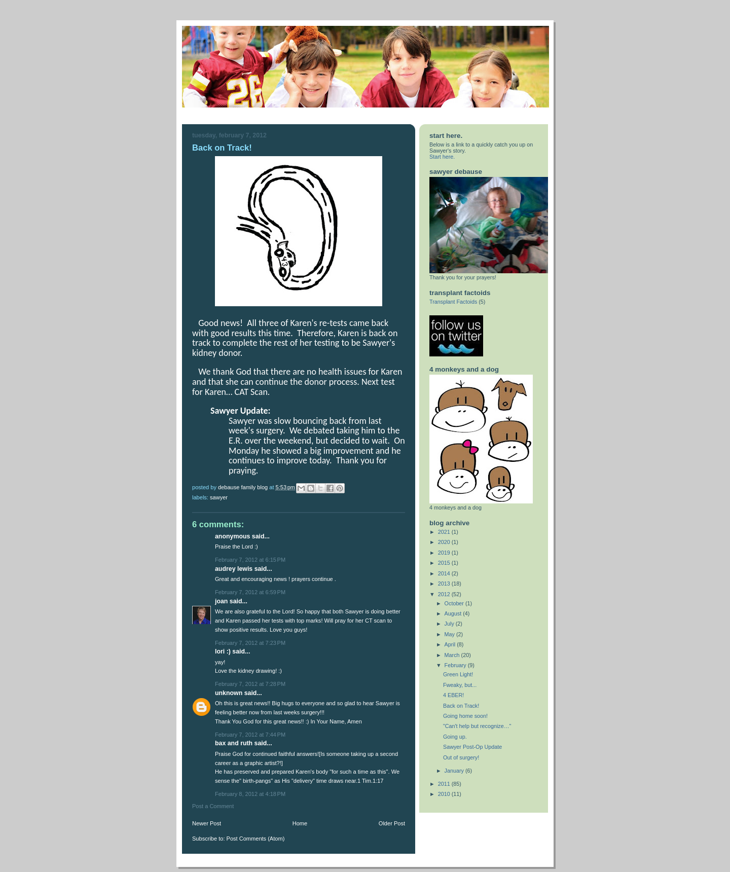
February (456, 665)
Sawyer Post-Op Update (472, 747)
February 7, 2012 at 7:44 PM (250, 735)
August (454, 613)
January (455, 771)
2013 (445, 583)
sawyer (219, 497)
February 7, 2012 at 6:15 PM (250, 560)
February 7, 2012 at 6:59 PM (250, 592)
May (450, 634)
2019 (445, 553)
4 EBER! (453, 695)
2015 (445, 563)
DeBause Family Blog (243, 487)
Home (300, 823)
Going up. (455, 737)
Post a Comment (213, 806)
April (451, 644)
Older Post (392, 823)
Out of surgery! (461, 757)
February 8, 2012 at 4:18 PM (250, 794)
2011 (445, 784)
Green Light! (458, 674)
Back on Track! (461, 706)
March (453, 655)
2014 (445, 573)
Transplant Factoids (453, 302)
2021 (445, 532)
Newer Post (206, 823)
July (450, 624)
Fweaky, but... (460, 685)
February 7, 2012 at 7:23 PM (250, 643)
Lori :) (223, 651)
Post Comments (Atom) (256, 838)
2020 (445, 542)
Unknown (228, 693)
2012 (445, 594)
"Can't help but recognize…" (477, 726)
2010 (445, 794)
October (455, 603)
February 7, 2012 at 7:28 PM (250, 684)
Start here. (442, 157)
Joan (222, 601)
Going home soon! (465, 716)
